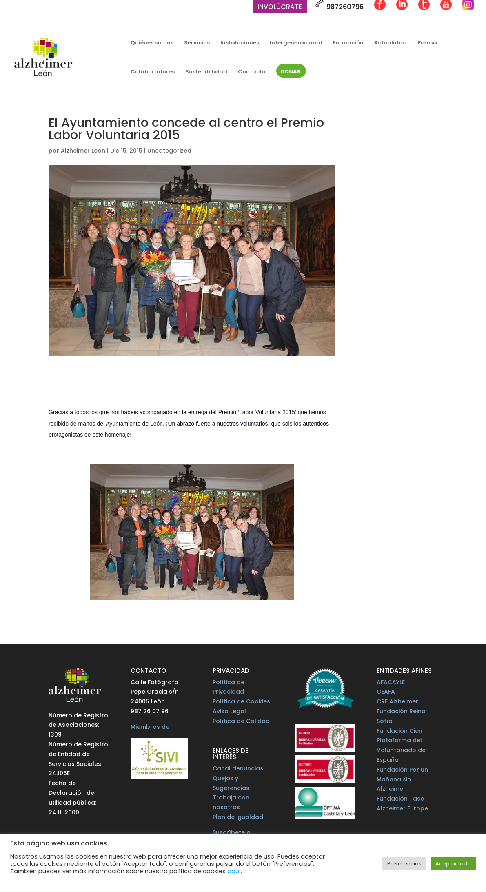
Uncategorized (169, 150)
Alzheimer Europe (402, 808)
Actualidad (390, 43)
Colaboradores (153, 72)
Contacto (252, 72)
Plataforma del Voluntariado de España (401, 750)
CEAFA (386, 692)
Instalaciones (239, 43)
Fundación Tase (400, 798)
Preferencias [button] (404, 864)
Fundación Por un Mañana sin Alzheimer (402, 779)
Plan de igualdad (238, 817)
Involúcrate (279, 7)
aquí (234, 871)
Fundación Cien (399, 731)
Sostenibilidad (206, 72)
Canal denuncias (238, 768)
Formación (348, 43)
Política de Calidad (241, 721)
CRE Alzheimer (397, 701)
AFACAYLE (391, 682)
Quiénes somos (152, 43)
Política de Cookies (241, 701)
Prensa (427, 43)
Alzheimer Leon (83, 150)
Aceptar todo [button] (453, 864)
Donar (290, 72)
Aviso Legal (229, 711)
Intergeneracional (296, 43)
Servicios (197, 43)
